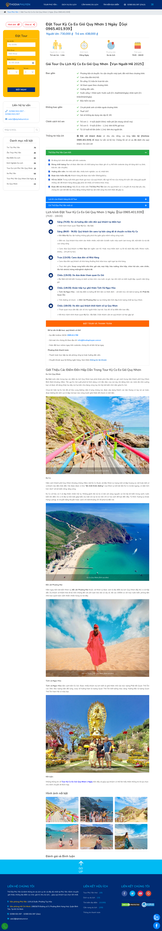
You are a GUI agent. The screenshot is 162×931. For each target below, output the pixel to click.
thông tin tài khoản (98, 360)
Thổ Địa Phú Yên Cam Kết (97, 152)
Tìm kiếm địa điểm (111, 4)
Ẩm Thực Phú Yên (14, 152)
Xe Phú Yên (11, 173)
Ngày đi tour (11, 59)
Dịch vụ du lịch (69, 4)
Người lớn (10, 68)
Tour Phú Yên (12, 12)
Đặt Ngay (21, 89)
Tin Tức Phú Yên (13, 147)
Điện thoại (10, 50)
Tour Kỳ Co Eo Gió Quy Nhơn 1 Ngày (77, 782)
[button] (14, 24)
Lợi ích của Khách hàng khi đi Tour (97, 199)
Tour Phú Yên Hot (90, 892)
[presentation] (26, 81)
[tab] (97, 152)
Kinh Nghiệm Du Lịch (15, 163)
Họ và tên (10, 41)
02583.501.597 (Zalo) (134, 4)
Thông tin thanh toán (91, 912)
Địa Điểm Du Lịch (13, 158)
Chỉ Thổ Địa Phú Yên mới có (97, 205)
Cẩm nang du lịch (90, 4)
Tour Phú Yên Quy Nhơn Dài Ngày (20, 178)
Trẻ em (26, 68)
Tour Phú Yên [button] (50, 4)
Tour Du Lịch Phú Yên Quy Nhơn (20, 168)
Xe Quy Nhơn (12, 184)
